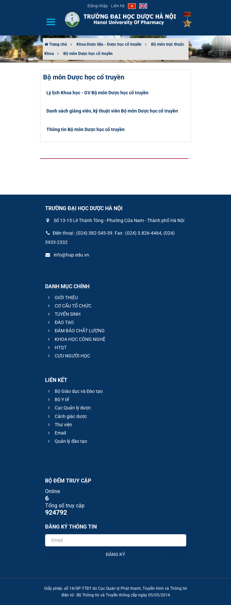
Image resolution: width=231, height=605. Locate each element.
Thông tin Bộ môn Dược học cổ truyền (85, 129)
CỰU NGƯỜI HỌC (68, 355)
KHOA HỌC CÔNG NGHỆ (75, 339)
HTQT (56, 347)
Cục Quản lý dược (68, 407)
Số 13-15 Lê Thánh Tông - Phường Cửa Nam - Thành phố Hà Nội (114, 220)
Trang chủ (55, 44)
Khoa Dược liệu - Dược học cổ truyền (109, 44)
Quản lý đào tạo (66, 441)
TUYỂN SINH (63, 314)
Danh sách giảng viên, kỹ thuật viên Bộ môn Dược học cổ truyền (112, 111)
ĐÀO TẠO (60, 322)
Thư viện (59, 424)
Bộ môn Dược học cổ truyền (88, 53)
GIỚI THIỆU (62, 297)
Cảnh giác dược (66, 416)
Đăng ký (115, 554)
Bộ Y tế (57, 399)
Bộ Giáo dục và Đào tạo (74, 391)
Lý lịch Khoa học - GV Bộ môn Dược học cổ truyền (97, 92)
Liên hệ (118, 5)
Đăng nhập (97, 5)
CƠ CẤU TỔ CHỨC (68, 305)
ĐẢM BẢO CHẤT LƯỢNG (75, 330)
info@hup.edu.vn (67, 254)
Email (56, 433)
